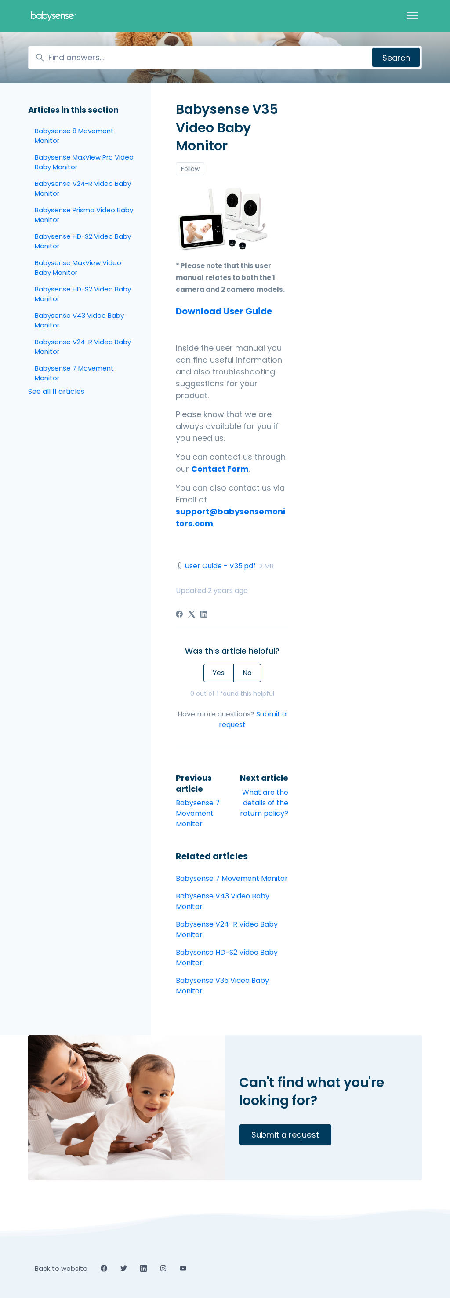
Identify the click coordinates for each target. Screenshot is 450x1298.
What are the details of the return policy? (264, 802)
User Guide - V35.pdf (220, 566)
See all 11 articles (56, 391)
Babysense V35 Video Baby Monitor (222, 985)
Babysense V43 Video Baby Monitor (222, 901)
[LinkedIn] (203, 615)
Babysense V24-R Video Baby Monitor (227, 929)
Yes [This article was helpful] (219, 673)
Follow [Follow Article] (190, 168)
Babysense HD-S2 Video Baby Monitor (227, 957)
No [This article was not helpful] (247, 673)
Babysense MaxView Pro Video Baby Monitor (84, 162)
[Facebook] (179, 615)
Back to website (61, 1268)
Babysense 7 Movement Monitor (198, 813)
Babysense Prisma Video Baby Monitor (84, 215)
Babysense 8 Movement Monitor (74, 135)
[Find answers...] (225, 57)
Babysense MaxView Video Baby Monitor (78, 267)
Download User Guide (224, 311)
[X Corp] (191, 615)
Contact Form (220, 468)
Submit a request (285, 1134)
